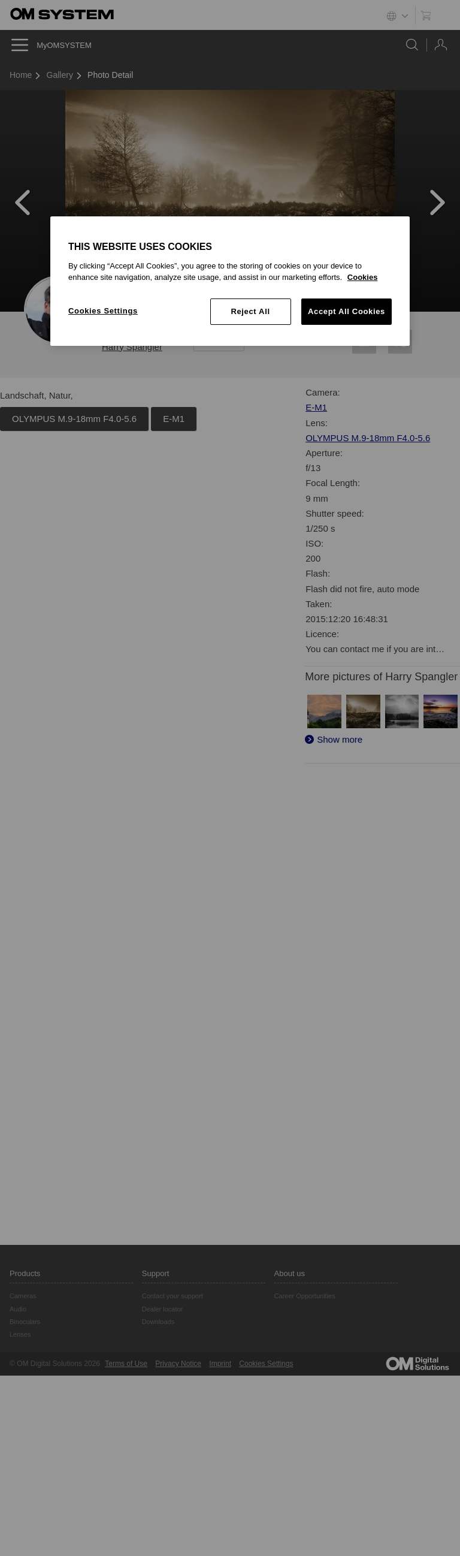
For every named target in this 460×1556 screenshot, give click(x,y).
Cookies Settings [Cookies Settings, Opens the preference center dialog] (103, 310)
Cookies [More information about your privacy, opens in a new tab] (362, 277)
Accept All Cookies (346, 311)
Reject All (250, 311)
